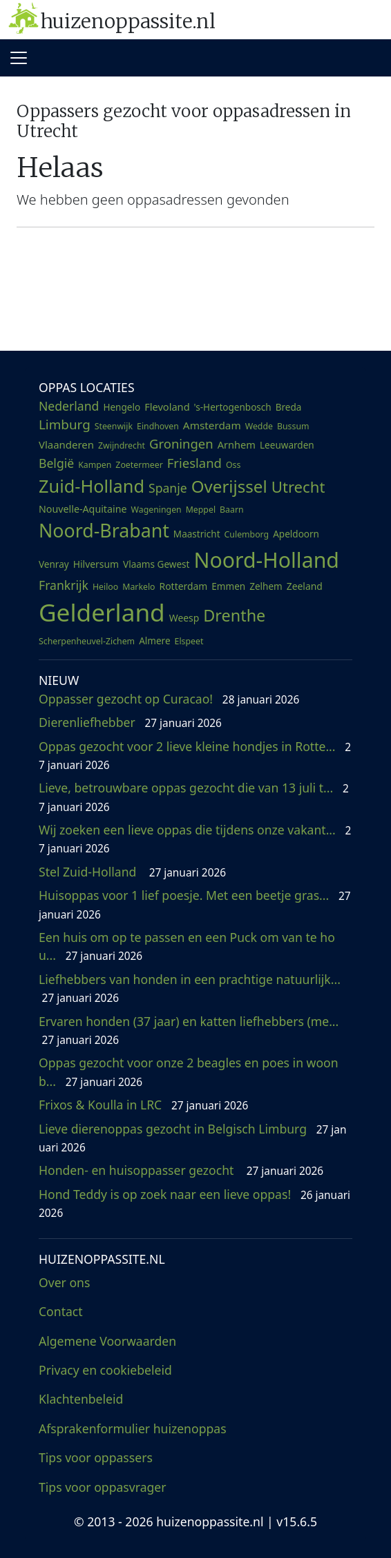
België (56, 463)
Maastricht (196, 534)
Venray (54, 564)
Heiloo (105, 587)
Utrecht (298, 486)
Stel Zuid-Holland (132, 871)
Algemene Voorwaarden (107, 1341)
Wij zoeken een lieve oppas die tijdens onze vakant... (195, 838)
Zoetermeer (138, 465)
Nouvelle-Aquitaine (83, 508)
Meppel (201, 509)
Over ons (64, 1282)
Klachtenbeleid (81, 1399)
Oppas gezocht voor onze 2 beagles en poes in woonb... (188, 1071)
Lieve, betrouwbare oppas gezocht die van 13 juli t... (194, 796)
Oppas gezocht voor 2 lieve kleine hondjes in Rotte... (195, 755)
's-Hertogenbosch (232, 407)
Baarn (232, 509)
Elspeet (189, 641)
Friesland (194, 462)
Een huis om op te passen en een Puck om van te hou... (187, 946)
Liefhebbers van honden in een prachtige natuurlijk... (191, 988)
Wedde (259, 426)
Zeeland (305, 586)
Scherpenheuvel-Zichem (87, 641)
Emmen (228, 586)
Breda (289, 407)
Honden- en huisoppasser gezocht (181, 1170)
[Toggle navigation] (18, 58)
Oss (233, 465)
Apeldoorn (296, 534)
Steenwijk (114, 426)
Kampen (94, 465)
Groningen (181, 443)
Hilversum (96, 564)
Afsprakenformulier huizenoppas (133, 1428)
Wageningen (156, 509)
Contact (61, 1311)
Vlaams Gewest (156, 564)
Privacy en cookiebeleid (105, 1370)
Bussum (293, 426)
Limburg (64, 424)
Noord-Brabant (104, 530)
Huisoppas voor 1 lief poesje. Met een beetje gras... (195, 904)
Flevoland (166, 406)
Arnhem (237, 444)
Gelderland (102, 611)
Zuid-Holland (91, 486)
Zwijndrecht (121, 445)
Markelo (138, 587)
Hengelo (121, 407)
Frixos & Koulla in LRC (143, 1104)
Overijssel (229, 486)
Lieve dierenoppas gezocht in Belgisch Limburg (192, 1137)
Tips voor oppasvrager (102, 1487)
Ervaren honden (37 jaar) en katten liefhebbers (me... (190, 1030)
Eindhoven (158, 426)
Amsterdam (212, 425)
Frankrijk (63, 585)
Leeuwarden (287, 445)
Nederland (69, 406)
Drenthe (234, 615)
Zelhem (266, 586)
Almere (154, 641)
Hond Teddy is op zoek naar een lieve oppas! (194, 1203)
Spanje (168, 488)
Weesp (184, 617)
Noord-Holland (266, 560)
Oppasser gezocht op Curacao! (169, 698)
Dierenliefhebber (130, 722)
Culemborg (247, 534)
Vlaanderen (66, 444)
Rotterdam (184, 586)
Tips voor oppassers (96, 1457)
